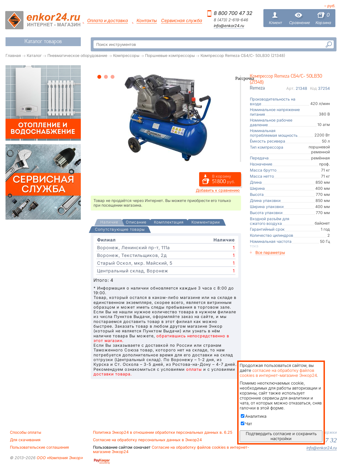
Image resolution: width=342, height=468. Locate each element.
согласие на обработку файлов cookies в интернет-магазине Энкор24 (278, 373)
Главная (13, 55)
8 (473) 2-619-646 (231, 20)
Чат (246, 423)
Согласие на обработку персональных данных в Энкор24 (147, 440)
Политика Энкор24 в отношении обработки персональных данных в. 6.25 (162, 432)
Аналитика (253, 416)
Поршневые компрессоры (170, 55)
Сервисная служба (181, 20)
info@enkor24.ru (229, 25)
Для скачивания (25, 440)
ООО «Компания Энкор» (59, 457)
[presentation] (109, 222)
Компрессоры (126, 55)
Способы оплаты (25, 432)
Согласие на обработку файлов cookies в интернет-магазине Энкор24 (171, 449)
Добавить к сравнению (218, 190)
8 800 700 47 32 (233, 13)
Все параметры (270, 252)
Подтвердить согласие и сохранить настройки (281, 436)
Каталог (34, 55)
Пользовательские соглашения (39, 447)
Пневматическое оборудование (77, 55)
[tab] (109, 222)
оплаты (194, 369)
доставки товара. (112, 374)
